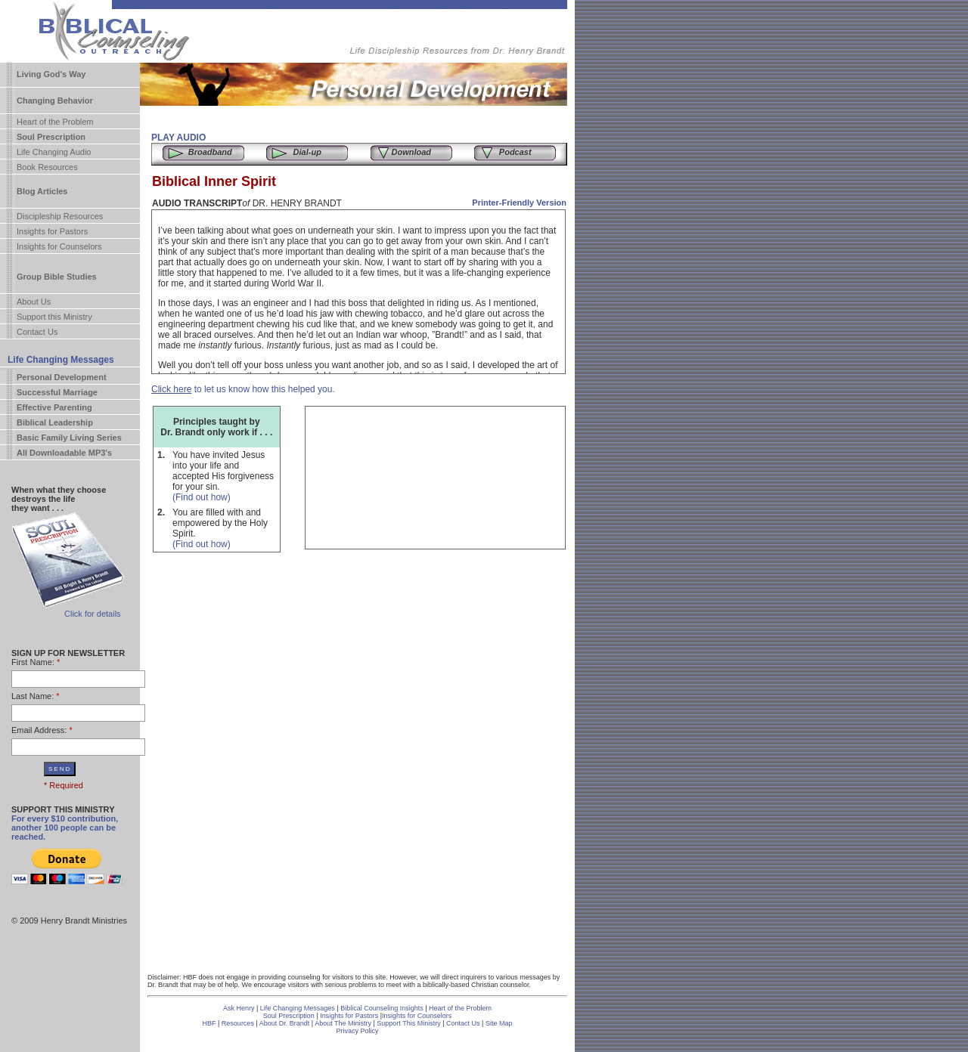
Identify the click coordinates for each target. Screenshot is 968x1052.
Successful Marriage (57, 392)
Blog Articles (42, 191)
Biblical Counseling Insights (382, 1008)
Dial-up (307, 151)
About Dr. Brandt (284, 1023)
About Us (34, 301)
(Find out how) (201, 497)
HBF (209, 1023)
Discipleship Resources (60, 216)
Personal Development (62, 377)
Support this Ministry (54, 316)
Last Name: (32, 696)
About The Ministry (344, 1023)
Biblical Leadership (55, 422)
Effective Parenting (54, 407)
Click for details (92, 613)
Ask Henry (239, 1008)
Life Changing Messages (61, 359)
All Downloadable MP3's (64, 452)
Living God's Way (51, 74)
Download (411, 151)
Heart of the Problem (55, 121)
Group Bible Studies (57, 276)
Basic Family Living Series (69, 437)
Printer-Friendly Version (519, 202)
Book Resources (47, 167)
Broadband (210, 151)
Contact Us (37, 331)
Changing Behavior (55, 100)
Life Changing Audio (54, 151)
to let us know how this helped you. (243, 389)
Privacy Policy (357, 1031)
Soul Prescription (51, 136)
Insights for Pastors (52, 231)
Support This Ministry (408, 1023)
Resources (238, 1023)
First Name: (32, 662)
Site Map (499, 1023)
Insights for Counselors (59, 246)
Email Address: (39, 730)
